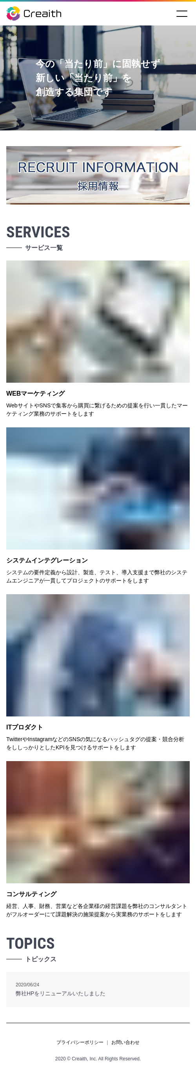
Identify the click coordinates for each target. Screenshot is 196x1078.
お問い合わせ (125, 1042)
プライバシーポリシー (79, 1042)
